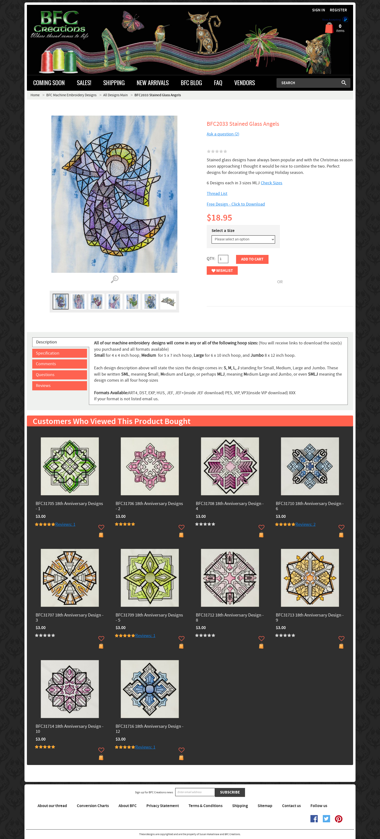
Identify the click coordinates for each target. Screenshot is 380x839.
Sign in (318, 10)
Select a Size (223, 231)
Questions (45, 375)
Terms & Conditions (205, 806)
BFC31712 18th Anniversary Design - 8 (230, 618)
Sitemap (265, 806)
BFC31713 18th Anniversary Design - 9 (310, 618)
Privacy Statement (162, 806)
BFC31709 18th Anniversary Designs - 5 (149, 618)
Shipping (240, 806)
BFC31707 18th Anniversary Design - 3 (69, 618)
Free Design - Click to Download (236, 204)
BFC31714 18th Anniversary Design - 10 (69, 729)
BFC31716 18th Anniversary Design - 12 (149, 729)
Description (46, 342)
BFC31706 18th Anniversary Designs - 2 (149, 506)
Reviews (43, 385)
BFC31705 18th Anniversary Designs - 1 (69, 506)
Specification (47, 353)
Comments (46, 364)
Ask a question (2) (223, 134)
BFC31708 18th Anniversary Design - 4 (230, 506)
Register (338, 10)
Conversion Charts (93, 806)
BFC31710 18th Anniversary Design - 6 (310, 506)
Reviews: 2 (305, 524)
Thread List (217, 193)
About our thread (52, 806)
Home (35, 95)
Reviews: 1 (65, 524)
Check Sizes (271, 183)
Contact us (291, 806)
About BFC (128, 806)
